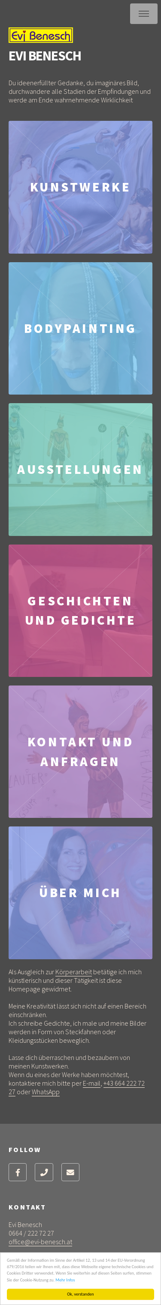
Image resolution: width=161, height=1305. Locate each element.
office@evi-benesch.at (40, 1241)
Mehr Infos (65, 1280)
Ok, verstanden (80, 1294)
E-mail (91, 1083)
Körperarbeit (73, 971)
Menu (144, 13)
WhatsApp (46, 1091)
